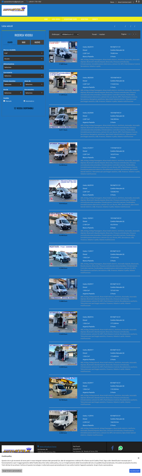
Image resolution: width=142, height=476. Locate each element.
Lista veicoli (56, 19)
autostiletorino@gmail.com (13, 2)
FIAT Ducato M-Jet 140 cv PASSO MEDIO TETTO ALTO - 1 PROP (103, 214)
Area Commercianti (124, 2)
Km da (5, 89)
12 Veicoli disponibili (23, 108)
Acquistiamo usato (70, 19)
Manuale (8, 101)
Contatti (95, 19)
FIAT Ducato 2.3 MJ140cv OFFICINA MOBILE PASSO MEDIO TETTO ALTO (107, 73)
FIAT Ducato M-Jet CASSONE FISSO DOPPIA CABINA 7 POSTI (103, 247)
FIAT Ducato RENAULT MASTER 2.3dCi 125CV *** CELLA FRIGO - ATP (105, 411)
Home (46, 19)
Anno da (28, 81)
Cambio (6, 98)
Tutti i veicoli (120, 26)
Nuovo (37, 42)
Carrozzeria (7, 72)
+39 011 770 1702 (35, 2)
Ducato (137, 26)
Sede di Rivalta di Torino (48, 447)
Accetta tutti (134, 471)
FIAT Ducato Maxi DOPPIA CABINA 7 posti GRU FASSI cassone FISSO (105, 181)
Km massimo (29, 89)
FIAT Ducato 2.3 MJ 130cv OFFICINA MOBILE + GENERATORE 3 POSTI (106, 42)
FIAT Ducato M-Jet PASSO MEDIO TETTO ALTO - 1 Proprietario (103, 378)
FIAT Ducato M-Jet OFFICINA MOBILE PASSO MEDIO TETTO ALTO (105, 279)
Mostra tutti (40, 113)
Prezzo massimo (9, 81)
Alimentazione (8, 64)
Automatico (29, 101)
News (112, 2)
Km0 (23, 42)
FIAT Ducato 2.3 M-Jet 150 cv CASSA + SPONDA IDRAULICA (102, 143)
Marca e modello (9, 50)
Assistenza (84, 19)
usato (128, 26)
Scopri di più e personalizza (12, 471)
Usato (10, 42)
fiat (132, 26)
